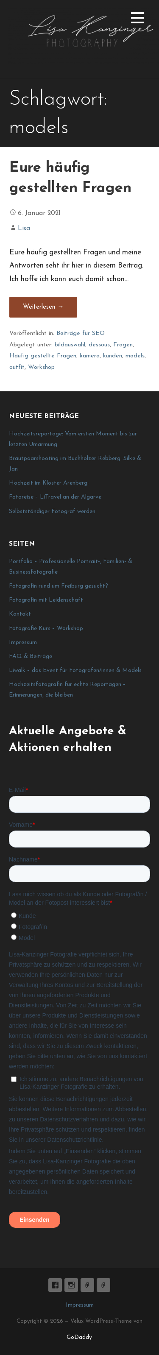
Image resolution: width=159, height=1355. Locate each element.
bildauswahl (70, 345)
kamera (90, 356)
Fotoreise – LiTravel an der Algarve (55, 497)
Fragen (123, 345)
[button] (137, 19)
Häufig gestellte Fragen (42, 356)
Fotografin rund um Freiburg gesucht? (58, 586)
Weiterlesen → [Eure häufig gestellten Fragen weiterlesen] (43, 307)
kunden (112, 356)
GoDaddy (79, 1337)
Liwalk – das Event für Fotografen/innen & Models (75, 670)
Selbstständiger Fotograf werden (52, 511)
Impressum (23, 642)
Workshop (41, 367)
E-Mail (87, 1285)
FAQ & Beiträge (30, 656)
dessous (99, 345)
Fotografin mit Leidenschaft (46, 600)
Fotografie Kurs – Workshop (46, 628)
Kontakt (20, 614)
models (135, 356)
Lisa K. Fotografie (55, 1285)
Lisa (24, 228)
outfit (17, 367)
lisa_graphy (71, 1285)
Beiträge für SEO (80, 333)
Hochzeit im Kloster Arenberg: (49, 483)
